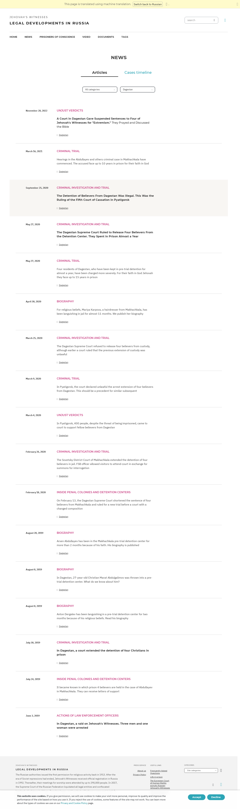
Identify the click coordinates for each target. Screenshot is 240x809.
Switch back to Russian (148, 4)
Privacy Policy (139, 774)
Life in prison (156, 777)
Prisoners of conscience (57, 36)
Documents (106, 36)
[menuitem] (13, 37)
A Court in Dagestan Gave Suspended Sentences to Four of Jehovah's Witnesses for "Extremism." (103, 122)
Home (13, 36)
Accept (196, 797)
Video (86, 36)
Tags (124, 36)
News (28, 36)
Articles (99, 73)
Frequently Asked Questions (158, 772)
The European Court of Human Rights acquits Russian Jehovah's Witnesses (160, 784)
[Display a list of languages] (167, 4)
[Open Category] (221, 770)
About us (141, 771)
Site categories (194, 770)
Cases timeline (138, 73)
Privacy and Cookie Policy (74, 803)
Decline (216, 797)
